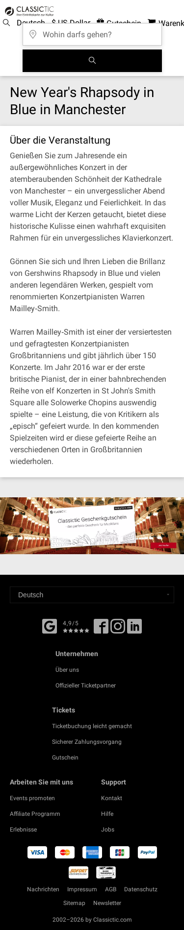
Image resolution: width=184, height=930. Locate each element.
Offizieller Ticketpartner (85, 685)
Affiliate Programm (35, 813)
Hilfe (107, 813)
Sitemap (74, 903)
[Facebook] (49, 625)
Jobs (107, 829)
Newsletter (107, 903)
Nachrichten (43, 889)
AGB (110, 889)
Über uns (67, 669)
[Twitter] (117, 629)
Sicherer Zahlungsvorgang (87, 741)
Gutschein (65, 757)
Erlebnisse (23, 829)
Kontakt (111, 798)
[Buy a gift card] (92, 525)
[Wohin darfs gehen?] (92, 31)
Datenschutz (141, 889)
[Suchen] (92, 60)
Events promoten (32, 798)
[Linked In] (134, 629)
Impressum (82, 889)
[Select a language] (92, 595)
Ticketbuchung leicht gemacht (92, 726)
